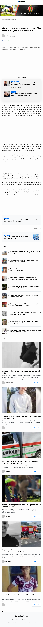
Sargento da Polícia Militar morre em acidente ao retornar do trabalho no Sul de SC (19, 551)
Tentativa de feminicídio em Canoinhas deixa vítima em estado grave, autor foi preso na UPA (25, 252)
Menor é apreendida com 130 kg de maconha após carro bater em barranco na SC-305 (24, 304)
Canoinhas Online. (28, 619)
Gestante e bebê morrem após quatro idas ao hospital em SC (21, 372)
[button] (2, 1)
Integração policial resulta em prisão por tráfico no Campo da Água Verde (24, 295)
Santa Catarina (10, 18)
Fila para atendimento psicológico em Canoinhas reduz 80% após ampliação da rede (25, 330)
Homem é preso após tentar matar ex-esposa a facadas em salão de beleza (21, 506)
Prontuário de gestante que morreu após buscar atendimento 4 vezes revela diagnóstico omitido (24, 83)
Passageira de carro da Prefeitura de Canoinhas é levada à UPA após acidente (24, 260)
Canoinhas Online (9, 35)
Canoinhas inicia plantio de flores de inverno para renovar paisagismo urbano (24, 322)
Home (3, 18)
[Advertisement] (22, 62)
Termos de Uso (16, 622)
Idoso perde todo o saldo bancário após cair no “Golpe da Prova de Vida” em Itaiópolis (25, 313)
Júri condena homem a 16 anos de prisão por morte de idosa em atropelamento (24, 93)
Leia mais (36, 382)
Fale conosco (36, 622)
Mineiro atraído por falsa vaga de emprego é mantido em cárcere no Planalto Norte (25, 287)
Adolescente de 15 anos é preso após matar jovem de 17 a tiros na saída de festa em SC (21, 462)
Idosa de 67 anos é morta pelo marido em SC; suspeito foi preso (21, 596)
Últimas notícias (7, 622)
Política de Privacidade (26, 622)
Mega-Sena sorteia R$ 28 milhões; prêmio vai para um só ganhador (17, 237)
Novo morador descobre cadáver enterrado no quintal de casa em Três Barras (25, 269)
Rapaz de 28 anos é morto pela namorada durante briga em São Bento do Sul (21, 417)
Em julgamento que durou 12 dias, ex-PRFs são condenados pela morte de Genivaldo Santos (21, 220)
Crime (3, 24)
